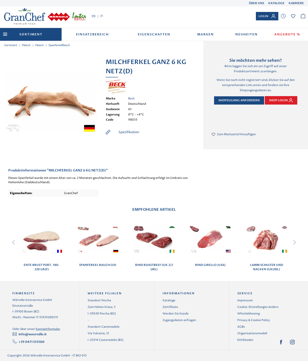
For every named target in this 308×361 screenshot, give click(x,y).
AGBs (241, 327)
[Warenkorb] (303, 16)
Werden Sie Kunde (176, 314)
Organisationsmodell (252, 333)
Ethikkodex (245, 340)
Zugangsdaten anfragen (179, 320)
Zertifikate (170, 307)
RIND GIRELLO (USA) (210, 265)
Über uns (256, 3)
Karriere (296, 3)
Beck (131, 98)
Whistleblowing (248, 314)
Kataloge (276, 3)
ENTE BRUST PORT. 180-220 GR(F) (42, 267)
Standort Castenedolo (103, 327)
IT (101, 16)
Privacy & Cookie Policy (253, 320)
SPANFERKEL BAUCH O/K (97, 265)
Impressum (245, 300)
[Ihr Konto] (267, 16)
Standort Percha (99, 300)
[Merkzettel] (283, 16)
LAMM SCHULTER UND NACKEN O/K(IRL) (266, 267)
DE (94, 16)
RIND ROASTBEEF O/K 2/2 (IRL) (154, 267)
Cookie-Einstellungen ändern (258, 307)
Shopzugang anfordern (239, 100)
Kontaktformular (48, 329)
